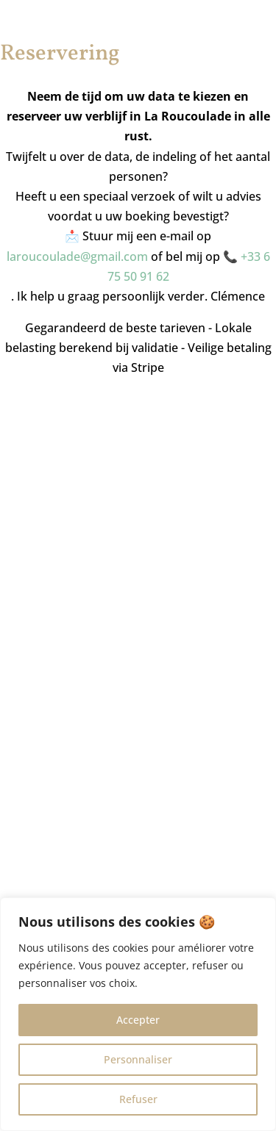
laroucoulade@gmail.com (77, 256)
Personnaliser (138, 1059)
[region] (138, 1014)
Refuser (138, 1099)
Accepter (138, 1020)
